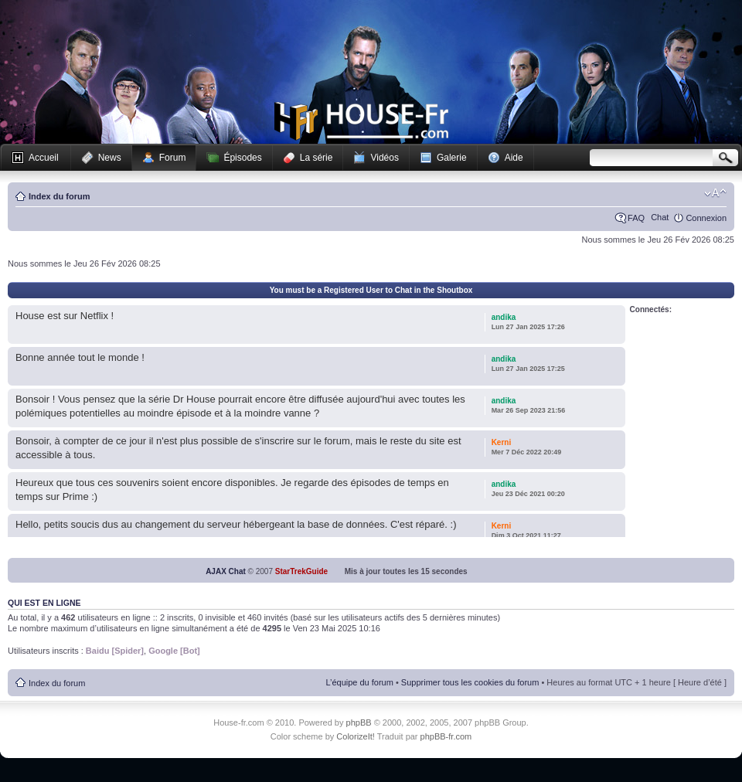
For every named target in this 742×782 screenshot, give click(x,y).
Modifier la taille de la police (715, 193)
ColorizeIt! (355, 736)
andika (504, 317)
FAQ (636, 218)
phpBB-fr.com (446, 736)
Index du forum (59, 196)
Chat (660, 217)
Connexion (706, 218)
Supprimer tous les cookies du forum (470, 682)
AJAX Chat (226, 571)
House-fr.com (361, 121)
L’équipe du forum (359, 682)
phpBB (359, 722)
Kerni (502, 442)
